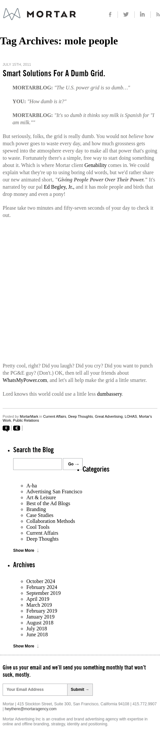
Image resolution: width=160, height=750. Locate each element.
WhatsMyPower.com (25, 380)
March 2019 (39, 605)
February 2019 (41, 611)
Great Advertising (108, 416)
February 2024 (41, 587)
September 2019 (43, 593)
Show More (23, 550)
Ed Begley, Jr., (59, 187)
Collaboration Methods (50, 521)
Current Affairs (54, 416)
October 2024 (40, 581)
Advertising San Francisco (54, 491)
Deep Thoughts (80, 416)
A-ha (31, 485)
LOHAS (131, 416)
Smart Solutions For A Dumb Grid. (54, 73)
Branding (36, 509)
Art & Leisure (41, 497)
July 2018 (36, 628)
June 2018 (37, 634)
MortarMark (29, 416)
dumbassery (109, 394)
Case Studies (39, 515)
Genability (96, 165)
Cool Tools (37, 527)
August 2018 (39, 622)
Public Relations (26, 420)
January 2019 (40, 617)
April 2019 (37, 599)
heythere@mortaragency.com (30, 709)
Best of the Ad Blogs (48, 503)
